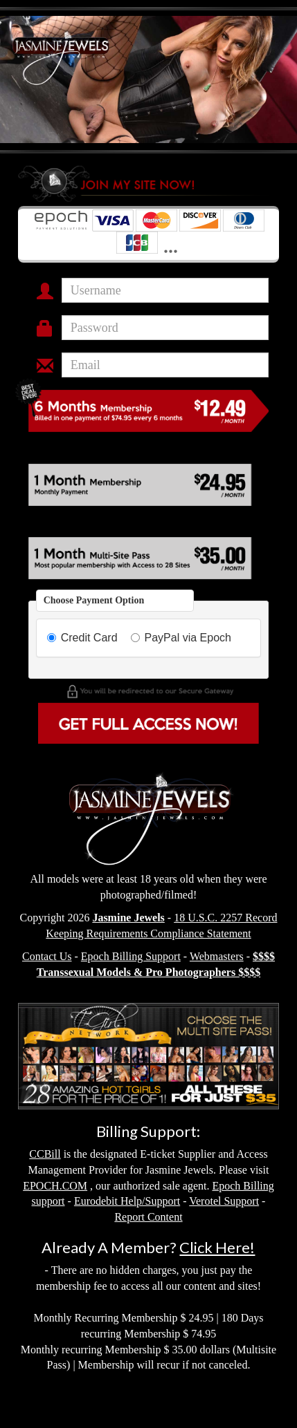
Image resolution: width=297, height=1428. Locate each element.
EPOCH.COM (55, 1186)
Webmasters (217, 956)
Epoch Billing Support (131, 956)
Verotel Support (224, 1201)
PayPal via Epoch (181, 637)
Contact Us (47, 956)
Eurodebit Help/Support (127, 1201)
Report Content (148, 1217)
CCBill (44, 1154)
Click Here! (217, 1247)
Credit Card (82, 637)
